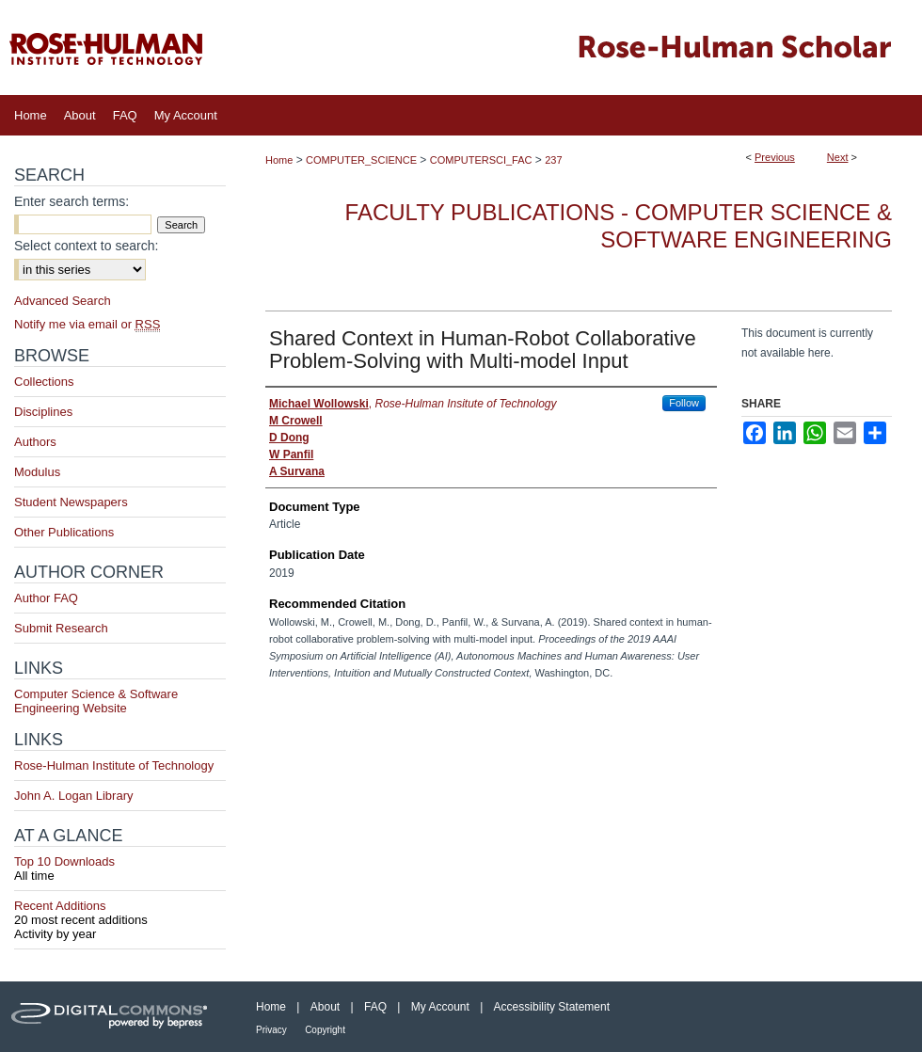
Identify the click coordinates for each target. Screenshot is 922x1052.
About (325, 1006)
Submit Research (61, 628)
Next (838, 157)
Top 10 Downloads (120, 868)
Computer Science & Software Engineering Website (96, 701)
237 (553, 160)
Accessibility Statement (552, 1006)
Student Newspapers (71, 502)
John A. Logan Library (73, 796)
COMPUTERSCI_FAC (481, 160)
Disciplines (43, 412)
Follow (684, 402)
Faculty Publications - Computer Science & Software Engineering (618, 225)
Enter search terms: (71, 201)
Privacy (271, 1030)
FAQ (375, 1006)
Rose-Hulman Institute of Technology (114, 765)
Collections (44, 382)
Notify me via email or (87, 324)
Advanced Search (62, 301)
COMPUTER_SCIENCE (361, 160)
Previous (775, 157)
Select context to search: (86, 245)
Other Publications (64, 532)
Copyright (325, 1030)
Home (279, 160)
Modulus (37, 472)
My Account (440, 1006)
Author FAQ (46, 598)
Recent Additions (120, 913)
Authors (35, 442)
